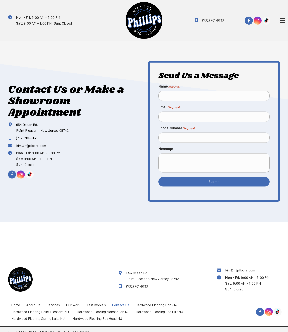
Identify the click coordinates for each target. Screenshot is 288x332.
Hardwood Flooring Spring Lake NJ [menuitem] (38, 313)
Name (169, 86)
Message (165, 144)
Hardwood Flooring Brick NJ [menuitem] (157, 300)
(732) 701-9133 (213, 20)
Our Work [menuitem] (73, 300)
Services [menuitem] (53, 300)
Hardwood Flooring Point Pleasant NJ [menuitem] (41, 307)
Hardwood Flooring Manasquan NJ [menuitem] (103, 307)
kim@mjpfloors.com (31, 143)
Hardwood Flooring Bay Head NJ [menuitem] (98, 313)
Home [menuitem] (15, 300)
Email (168, 105)
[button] (249, 21)
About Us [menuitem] (33, 300)
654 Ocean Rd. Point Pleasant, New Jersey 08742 (152, 271)
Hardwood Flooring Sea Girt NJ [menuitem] (160, 307)
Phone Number (176, 125)
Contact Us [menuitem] (120, 300)
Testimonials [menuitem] (96, 300)
